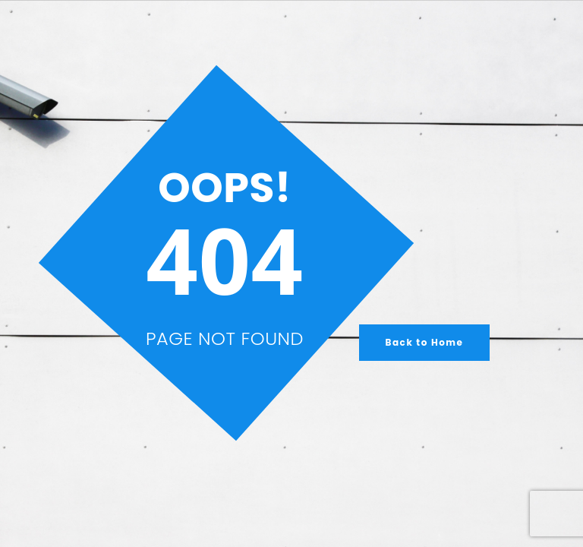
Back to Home (425, 342)
